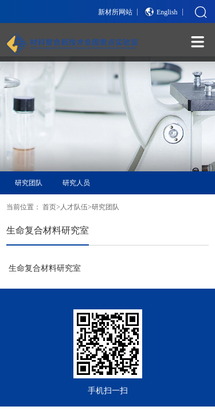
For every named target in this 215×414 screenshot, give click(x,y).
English (167, 12)
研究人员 (76, 183)
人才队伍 (74, 207)
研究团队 (28, 183)
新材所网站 (115, 12)
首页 (49, 207)
